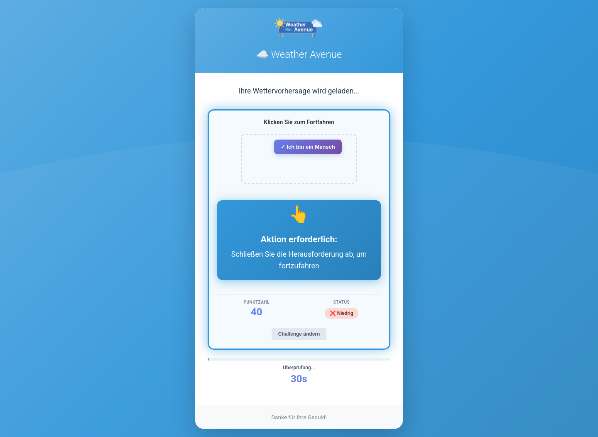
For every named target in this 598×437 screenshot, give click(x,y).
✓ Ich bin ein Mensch (308, 147)
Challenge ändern (299, 334)
